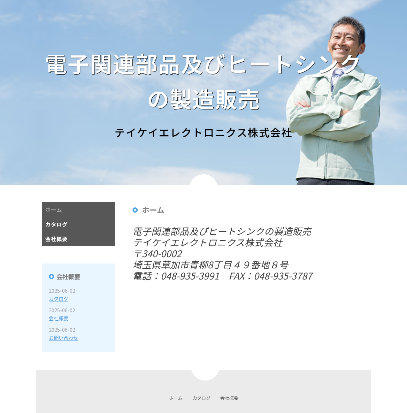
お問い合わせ (63, 337)
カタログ (58, 298)
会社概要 (58, 318)
